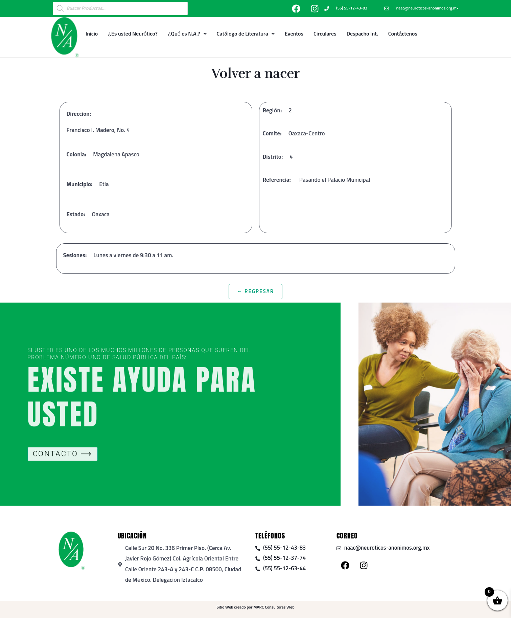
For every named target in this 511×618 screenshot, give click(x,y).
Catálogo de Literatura (246, 34)
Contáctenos (402, 34)
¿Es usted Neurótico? (133, 34)
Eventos (294, 34)
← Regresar (255, 291)
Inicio (92, 34)
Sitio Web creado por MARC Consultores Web (255, 607)
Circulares (324, 34)
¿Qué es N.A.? (187, 34)
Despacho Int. (362, 34)
